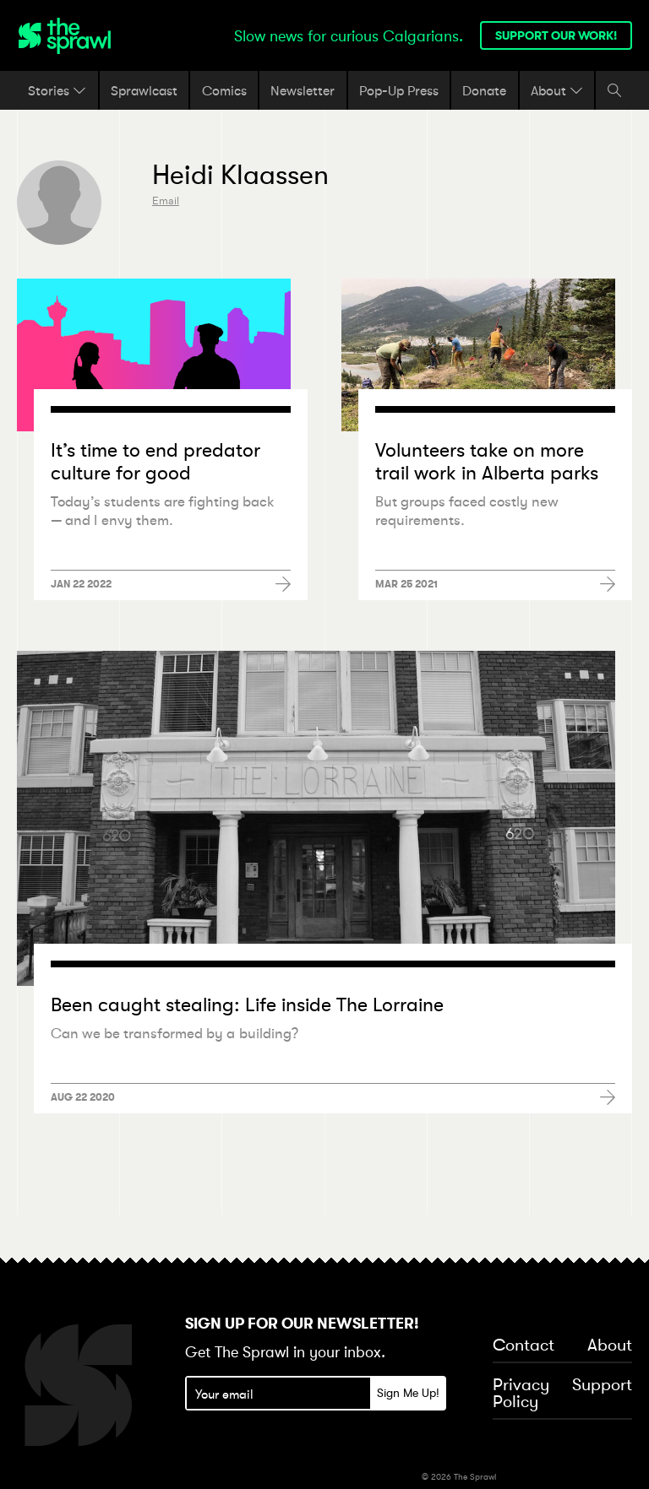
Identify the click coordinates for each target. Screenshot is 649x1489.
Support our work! (556, 35)
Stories (57, 90)
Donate (484, 90)
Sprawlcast (144, 90)
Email (165, 200)
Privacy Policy (521, 1393)
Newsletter (302, 90)
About (557, 90)
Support (602, 1385)
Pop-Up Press (399, 90)
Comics (224, 90)
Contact (523, 1345)
